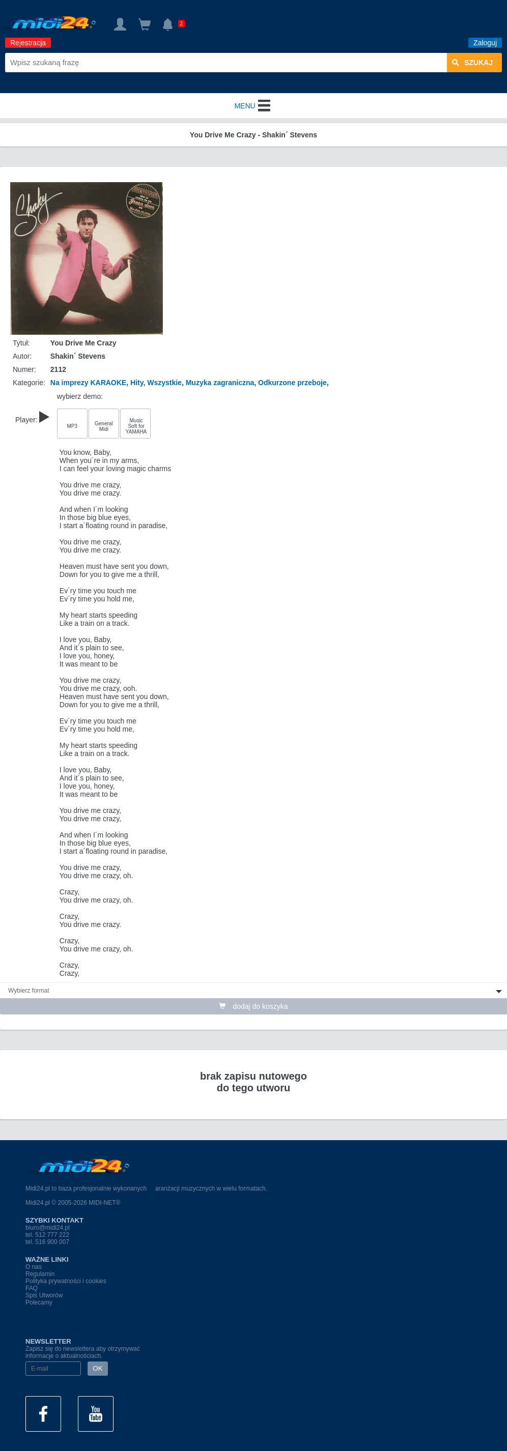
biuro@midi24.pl (47, 1227)
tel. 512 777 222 (47, 1234)
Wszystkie (164, 383)
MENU (253, 105)
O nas (33, 1266)
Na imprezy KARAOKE (88, 383)
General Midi (104, 426)
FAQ (31, 1288)
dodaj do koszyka (253, 1006)
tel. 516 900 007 (47, 1241)
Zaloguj (485, 43)
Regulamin (39, 1274)
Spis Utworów (44, 1295)
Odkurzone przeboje (292, 383)
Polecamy (38, 1302)
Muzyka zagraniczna (220, 383)
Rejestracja (28, 43)
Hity (136, 383)
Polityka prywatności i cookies (65, 1281)
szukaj (472, 63)
